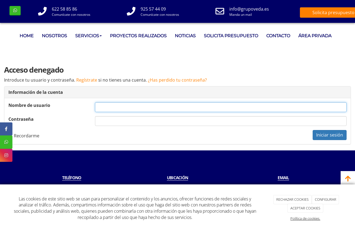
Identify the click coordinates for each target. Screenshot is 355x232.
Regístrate (86, 80)
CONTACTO (278, 35)
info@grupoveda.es (249, 9)
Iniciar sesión (329, 135)
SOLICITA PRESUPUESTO (231, 35)
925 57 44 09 (153, 9)
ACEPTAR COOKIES (305, 208)
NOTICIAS (185, 35)
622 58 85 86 (64, 9)
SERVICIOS (88, 35)
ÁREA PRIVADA (314, 35)
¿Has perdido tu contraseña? (177, 80)
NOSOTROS (54, 35)
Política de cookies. (305, 218)
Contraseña (21, 119)
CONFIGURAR (325, 199)
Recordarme (23, 136)
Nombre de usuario (29, 105)
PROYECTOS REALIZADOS (138, 35)
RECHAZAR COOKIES (292, 199)
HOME (27, 35)
